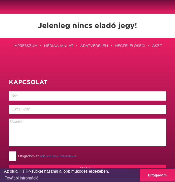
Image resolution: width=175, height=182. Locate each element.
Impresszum (25, 46)
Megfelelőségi (130, 46)
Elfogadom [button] (157, 175)
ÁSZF (157, 46)
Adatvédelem (94, 46)
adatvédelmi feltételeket (58, 156)
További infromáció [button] (21, 178)
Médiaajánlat (58, 46)
